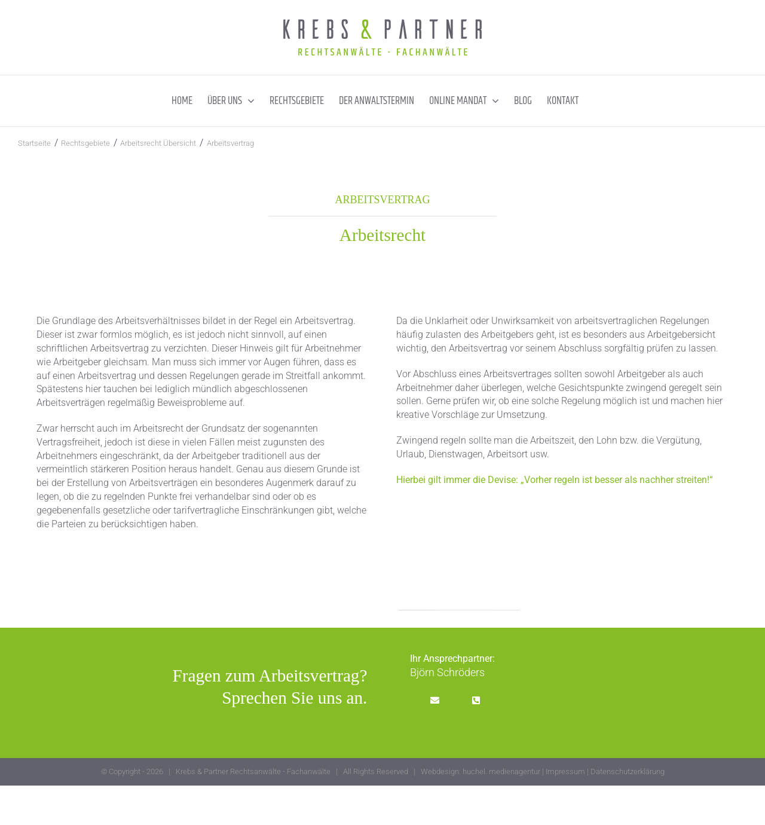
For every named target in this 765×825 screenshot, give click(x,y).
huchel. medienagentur (501, 771)
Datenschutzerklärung (627, 771)
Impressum (565, 771)
